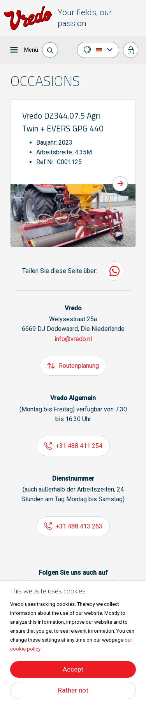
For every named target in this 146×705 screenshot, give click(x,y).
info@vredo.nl (73, 339)
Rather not (73, 690)
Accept (73, 669)
